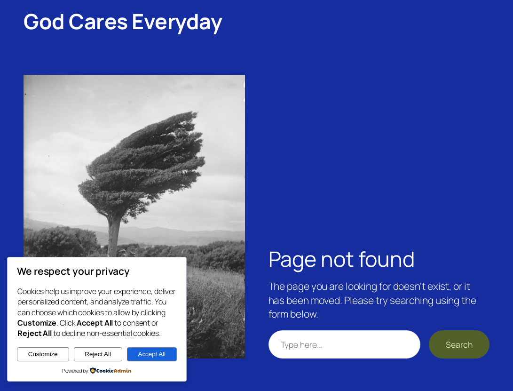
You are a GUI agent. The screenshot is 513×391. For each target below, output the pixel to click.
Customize (43, 354)
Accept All (152, 354)
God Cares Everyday (123, 21)
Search (459, 344)
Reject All (98, 354)
